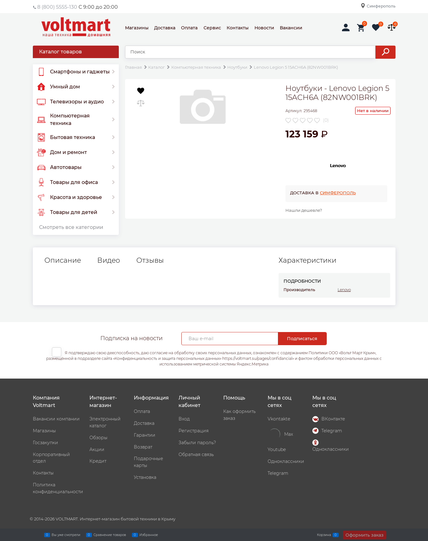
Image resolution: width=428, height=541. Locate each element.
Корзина (324, 535)
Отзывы (150, 260)
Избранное (148, 535)
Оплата (189, 28)
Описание (62, 260)
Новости (264, 28)
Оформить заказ (364, 535)
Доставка (164, 28)
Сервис (212, 28)
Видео (108, 260)
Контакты (238, 28)
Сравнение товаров (109, 535)
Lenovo (344, 289)
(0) (326, 120)
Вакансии (291, 28)
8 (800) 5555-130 (57, 7)
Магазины (137, 28)
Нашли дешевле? (303, 210)
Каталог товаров (60, 52)
